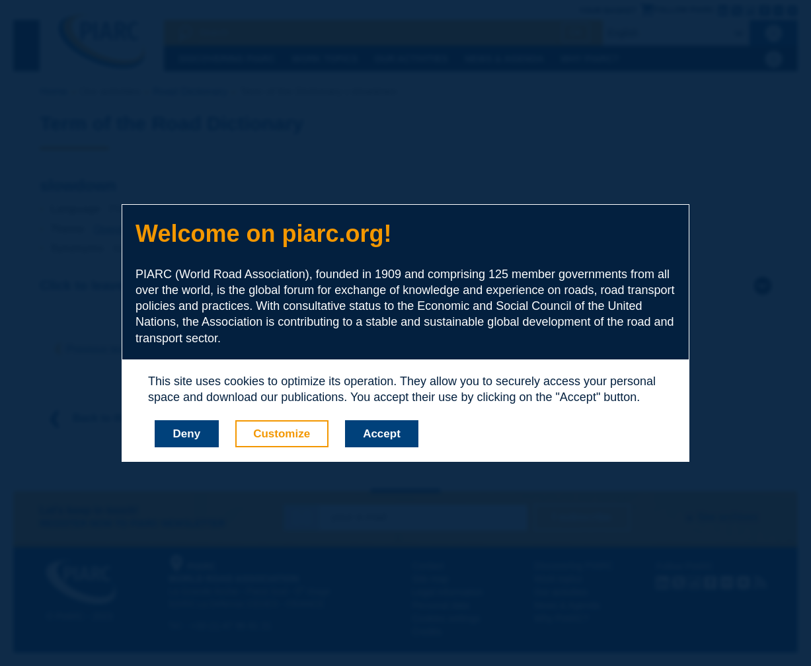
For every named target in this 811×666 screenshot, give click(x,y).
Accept (382, 433)
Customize (281, 433)
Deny (187, 433)
